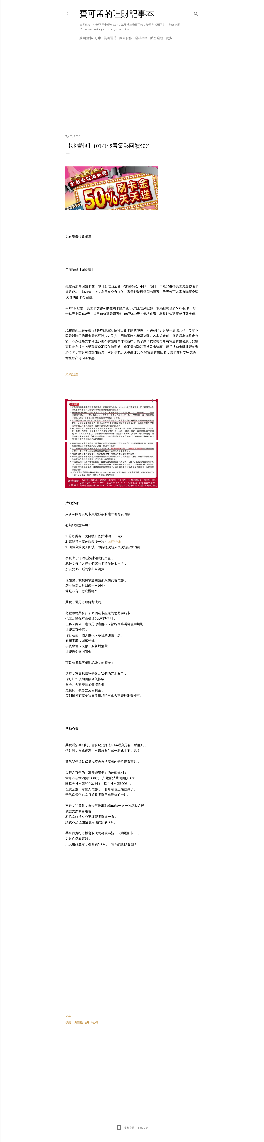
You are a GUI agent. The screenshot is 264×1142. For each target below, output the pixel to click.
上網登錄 (114, 541)
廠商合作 (125, 38)
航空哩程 (156, 38)
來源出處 (71, 374)
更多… (170, 38)
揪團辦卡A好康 (90, 38)
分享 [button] (68, 1016)
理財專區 (141, 38)
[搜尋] (196, 12)
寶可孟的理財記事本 (116, 13)
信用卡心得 (91, 1022)
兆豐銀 (78, 1022)
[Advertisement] (132, 90)
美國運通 (110, 38)
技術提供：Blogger (132, 1127)
